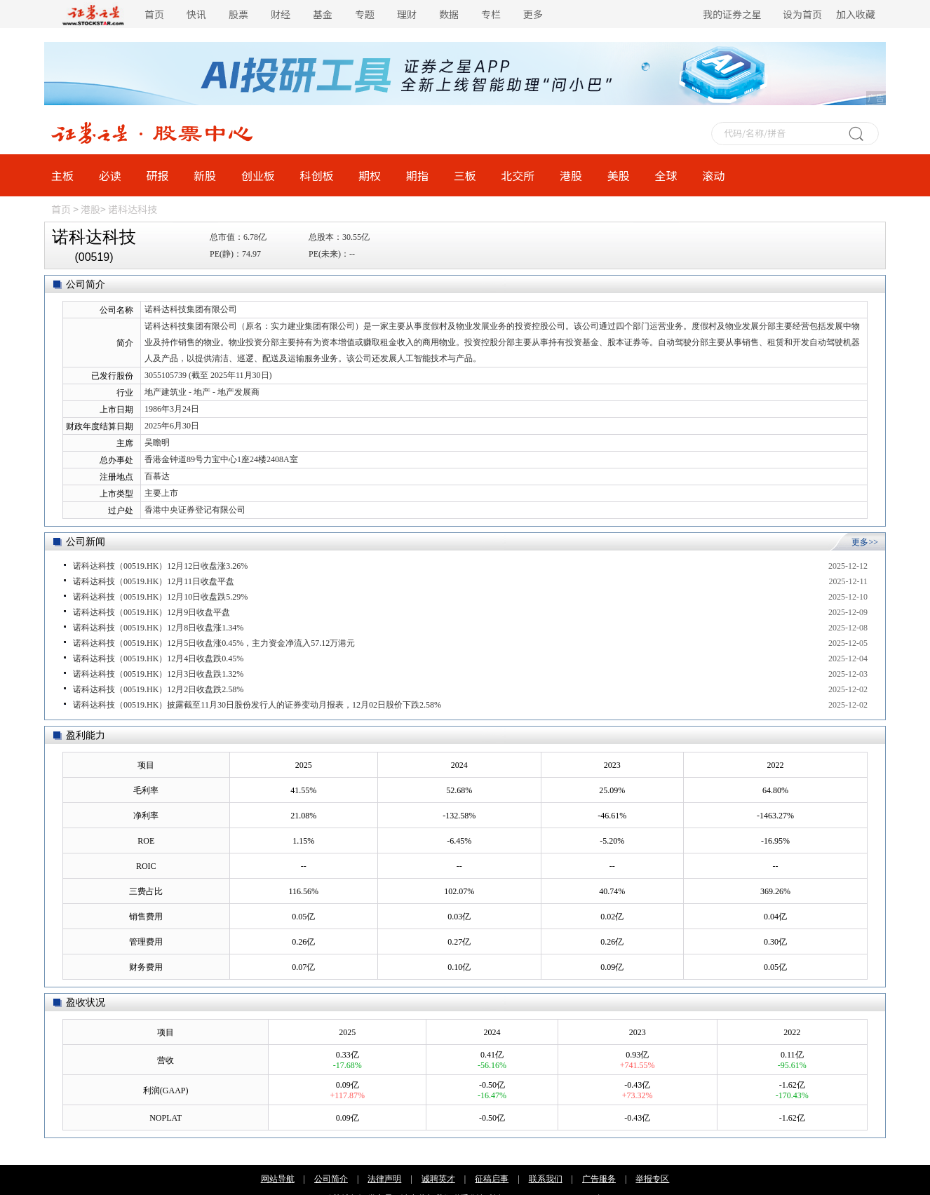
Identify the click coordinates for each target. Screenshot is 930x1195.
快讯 (196, 14)
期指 (417, 175)
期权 (369, 175)
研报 (157, 175)
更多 (533, 14)
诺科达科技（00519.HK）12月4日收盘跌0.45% (158, 658)
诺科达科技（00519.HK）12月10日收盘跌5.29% (160, 597)
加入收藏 (855, 14)
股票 (238, 14)
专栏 (491, 14)
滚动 (713, 175)
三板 (465, 175)
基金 (322, 14)
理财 (407, 14)
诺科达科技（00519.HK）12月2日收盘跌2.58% (158, 689)
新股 (205, 175)
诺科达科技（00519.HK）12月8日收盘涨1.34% (158, 628)
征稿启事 (491, 1179)
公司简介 (331, 1179)
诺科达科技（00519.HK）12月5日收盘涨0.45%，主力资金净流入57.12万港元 (214, 643)
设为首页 (802, 14)
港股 (571, 175)
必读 (110, 175)
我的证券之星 (732, 14)
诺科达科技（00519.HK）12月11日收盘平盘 (153, 581)
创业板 (258, 175)
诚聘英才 (438, 1179)
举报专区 (652, 1179)
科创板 (317, 175)
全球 (665, 175)
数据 (449, 14)
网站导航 (278, 1179)
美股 (618, 175)
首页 (154, 14)
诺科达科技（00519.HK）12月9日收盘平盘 (151, 612)
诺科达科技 (132, 209)
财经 (280, 14)
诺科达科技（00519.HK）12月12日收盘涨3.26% (160, 566)
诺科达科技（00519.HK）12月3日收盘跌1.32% (158, 674)
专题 (365, 14)
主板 (62, 175)
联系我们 (545, 1179)
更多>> (864, 542)
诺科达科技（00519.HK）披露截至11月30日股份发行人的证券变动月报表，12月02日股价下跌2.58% (257, 705)
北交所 (517, 175)
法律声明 (384, 1179)
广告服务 (599, 1179)
